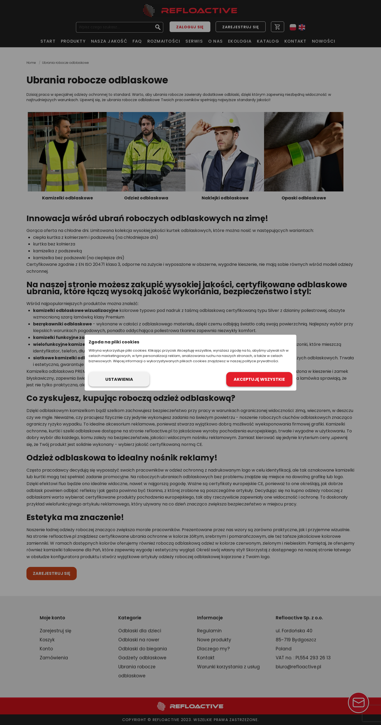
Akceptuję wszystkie (259, 379)
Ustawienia (119, 379)
